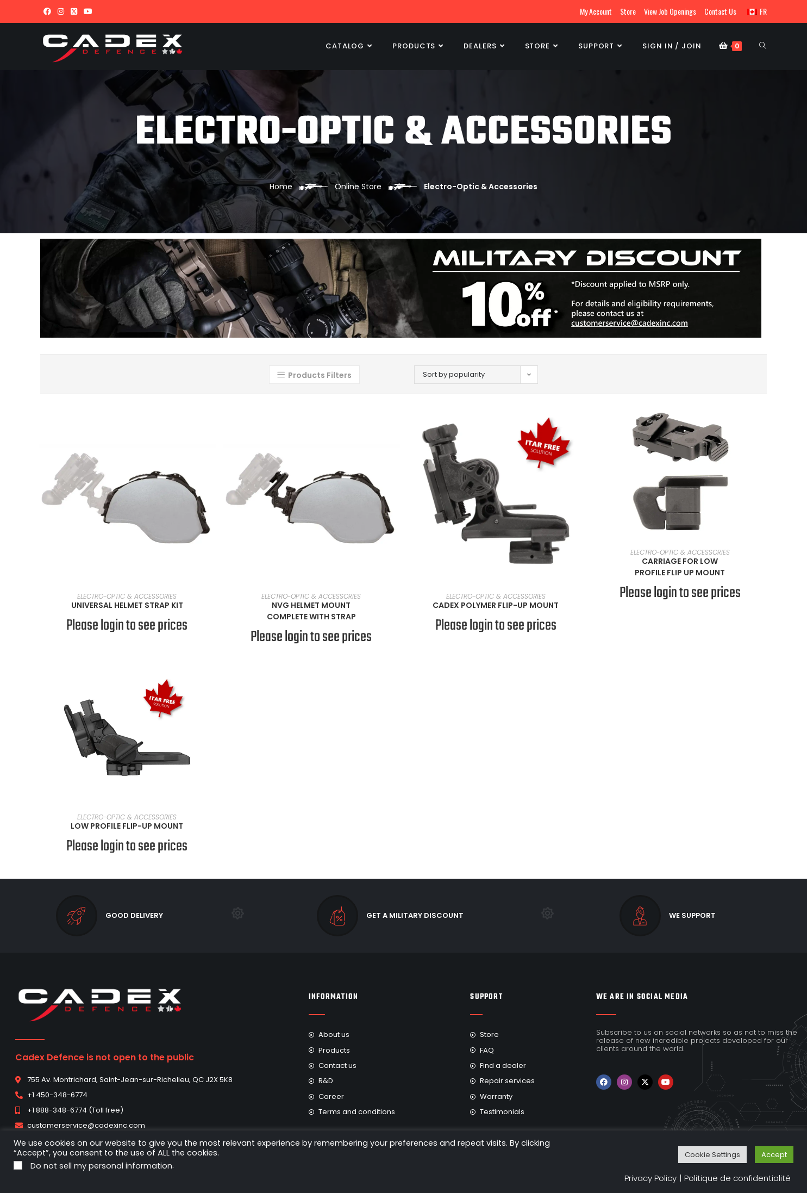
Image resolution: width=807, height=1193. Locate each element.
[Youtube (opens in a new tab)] (88, 11)
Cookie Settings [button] (712, 1154)
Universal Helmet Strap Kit (127, 605)
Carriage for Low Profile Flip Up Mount (680, 567)
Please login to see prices (126, 625)
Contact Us (720, 11)
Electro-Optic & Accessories (127, 596)
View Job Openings (670, 11)
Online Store (358, 186)
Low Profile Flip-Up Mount (127, 826)
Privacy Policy (650, 1178)
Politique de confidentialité (737, 1178)
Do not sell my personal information (101, 1165)
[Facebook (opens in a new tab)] (47, 11)
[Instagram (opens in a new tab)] (60, 11)
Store (628, 11)
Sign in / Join (672, 46)
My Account (596, 11)
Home (281, 186)
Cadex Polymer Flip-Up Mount (496, 605)
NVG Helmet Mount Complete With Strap (311, 611)
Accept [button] (774, 1154)
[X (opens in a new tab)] (73, 11)
